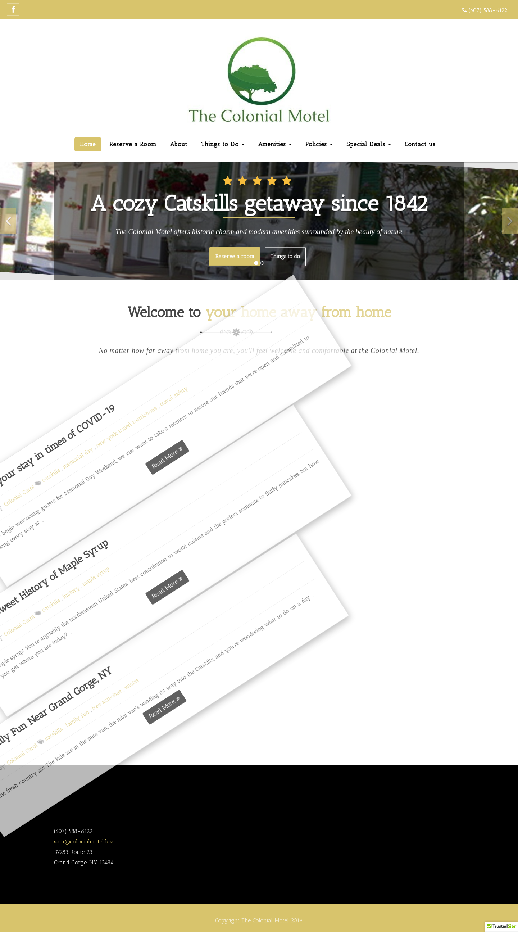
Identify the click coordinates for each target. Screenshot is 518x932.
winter (19, 689)
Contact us (420, 144)
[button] (8, 221)
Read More (59, 691)
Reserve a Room (132, 144)
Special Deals (368, 144)
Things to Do (223, 144)
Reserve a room (234, 256)
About (178, 144)
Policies (319, 144)
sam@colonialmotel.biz (83, 841)
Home (88, 144)
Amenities (275, 144)
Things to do (285, 256)
